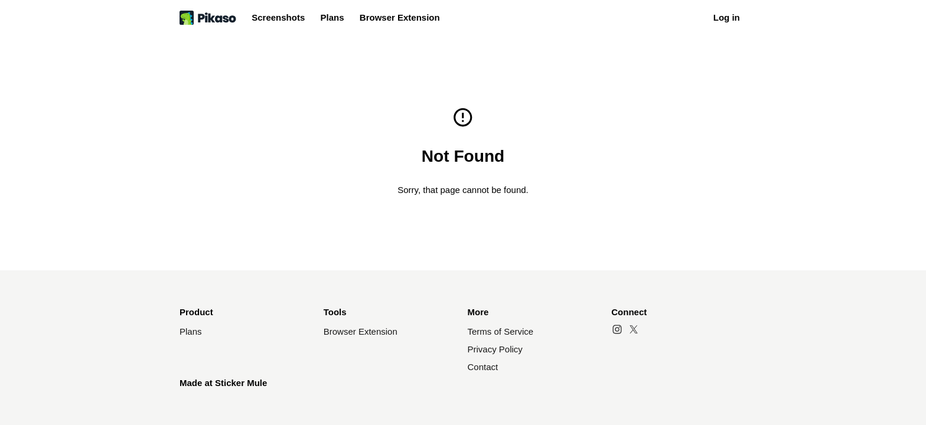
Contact (483, 367)
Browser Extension (400, 17)
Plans (332, 17)
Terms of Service (501, 331)
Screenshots (278, 17)
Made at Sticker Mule (223, 383)
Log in (726, 17)
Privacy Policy (495, 349)
